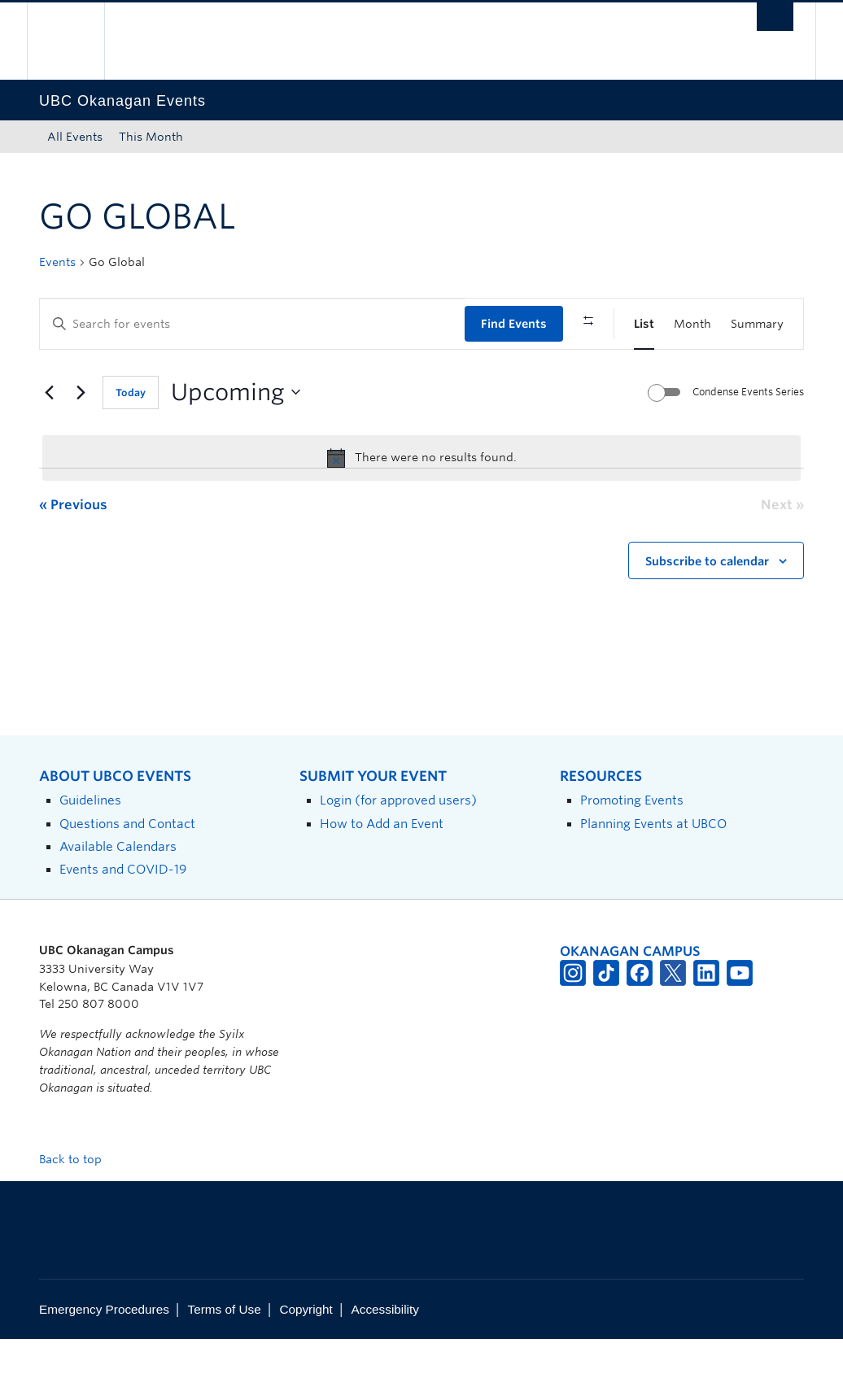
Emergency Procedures (104, 1362)
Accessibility (385, 1362)
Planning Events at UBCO (653, 876)
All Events (75, 136)
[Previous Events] (49, 445)
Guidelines (90, 853)
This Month (151, 136)
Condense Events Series (748, 444)
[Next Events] (80, 445)
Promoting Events (632, 853)
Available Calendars (118, 898)
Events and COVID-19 (122, 922)
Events (57, 261)
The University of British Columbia (77, 41)
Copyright (305, 1362)
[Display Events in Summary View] (757, 324)
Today (131, 445)
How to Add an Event (381, 876)
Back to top (78, 1212)
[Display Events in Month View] (692, 324)
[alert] (421, 510)
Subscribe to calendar (707, 613)
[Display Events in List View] (644, 324)
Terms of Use (224, 1362)
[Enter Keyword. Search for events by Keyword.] (252, 324)
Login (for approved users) (398, 853)
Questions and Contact (127, 876)
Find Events (514, 323)
